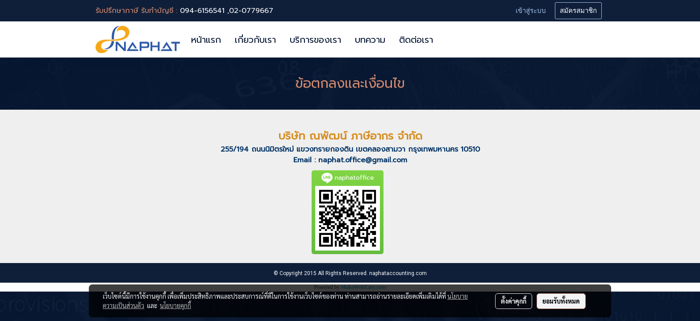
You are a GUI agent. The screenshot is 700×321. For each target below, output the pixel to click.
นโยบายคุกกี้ (175, 305)
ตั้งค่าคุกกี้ (513, 301)
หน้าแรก (206, 39)
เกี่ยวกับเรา (255, 39)
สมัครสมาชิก (578, 11)
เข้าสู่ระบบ (531, 11)
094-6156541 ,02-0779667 (226, 10)
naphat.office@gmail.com (362, 160)
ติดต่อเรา (416, 39)
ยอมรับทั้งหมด (561, 301)
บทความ (370, 39)
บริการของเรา (315, 39)
